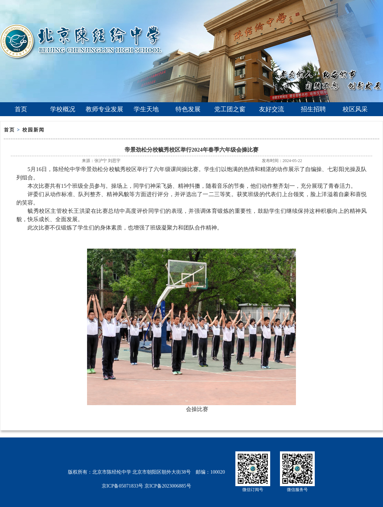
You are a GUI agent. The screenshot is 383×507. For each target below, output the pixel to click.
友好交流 (271, 109)
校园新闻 (33, 129)
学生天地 (146, 109)
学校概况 (62, 109)
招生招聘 (313, 109)
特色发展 (188, 109)
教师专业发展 (104, 109)
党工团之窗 (229, 109)
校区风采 (355, 109)
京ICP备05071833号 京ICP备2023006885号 (146, 486)
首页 (21, 109)
